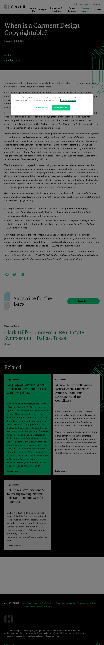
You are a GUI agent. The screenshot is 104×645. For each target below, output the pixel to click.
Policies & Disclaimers (68, 100)
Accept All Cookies (61, 107)
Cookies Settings (41, 107)
